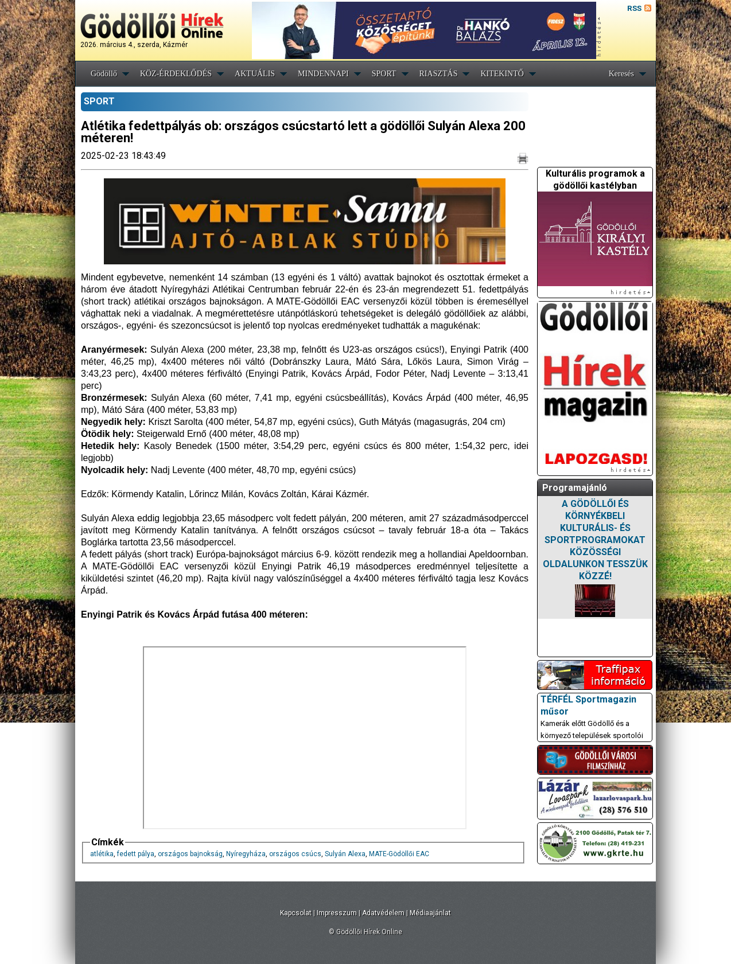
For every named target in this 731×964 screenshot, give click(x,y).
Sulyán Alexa (345, 854)
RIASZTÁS (438, 73)
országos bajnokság (190, 854)
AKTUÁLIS (255, 73)
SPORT (384, 73)
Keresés (621, 73)
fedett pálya (135, 854)
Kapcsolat (296, 913)
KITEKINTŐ (501, 73)
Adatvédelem (383, 913)
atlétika (102, 854)
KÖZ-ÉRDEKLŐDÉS (176, 73)
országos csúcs (295, 854)
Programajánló (574, 487)
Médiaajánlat (430, 913)
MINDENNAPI (323, 73)
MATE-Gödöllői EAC (399, 854)
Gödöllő (104, 73)
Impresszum (337, 913)
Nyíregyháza (246, 854)
